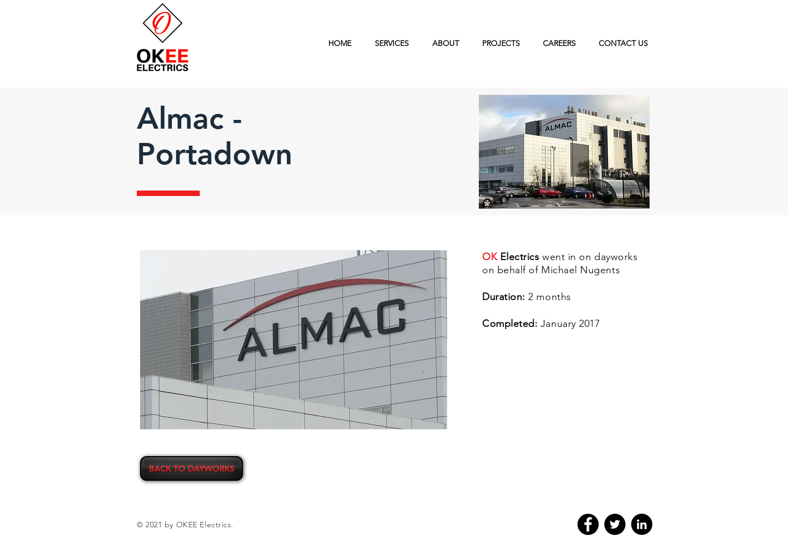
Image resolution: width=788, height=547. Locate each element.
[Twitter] (614, 524)
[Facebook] (588, 524)
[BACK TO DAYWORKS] (191, 468)
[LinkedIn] (641, 524)
